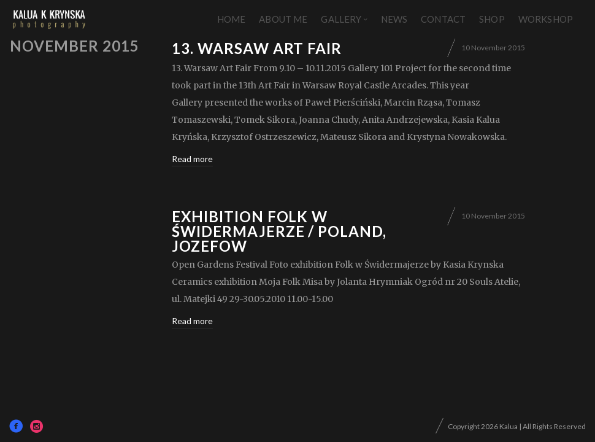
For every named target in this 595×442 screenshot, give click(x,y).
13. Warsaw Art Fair (257, 48)
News (394, 19)
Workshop (545, 19)
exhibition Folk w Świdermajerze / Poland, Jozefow (279, 231)
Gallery (341, 19)
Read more (192, 158)
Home (231, 19)
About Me (283, 19)
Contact (443, 19)
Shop (492, 19)
